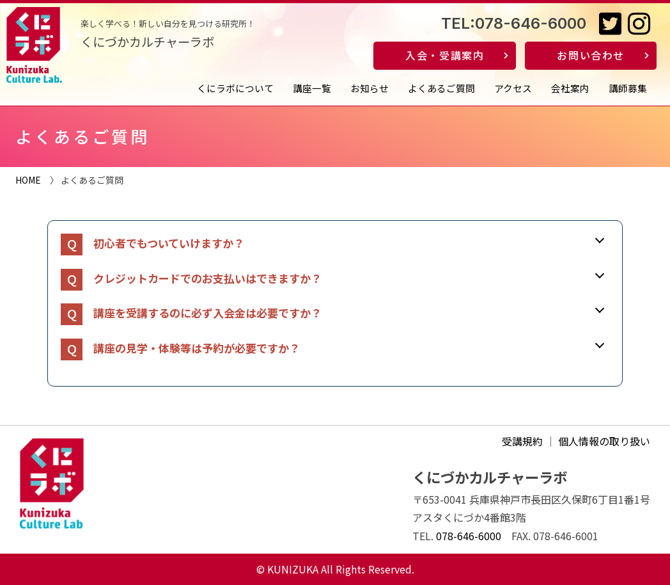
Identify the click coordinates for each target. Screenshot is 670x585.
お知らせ (369, 88)
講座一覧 (312, 88)
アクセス (513, 88)
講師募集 (628, 88)
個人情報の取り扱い (604, 441)
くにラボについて (235, 88)
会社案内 (570, 88)
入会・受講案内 (444, 55)
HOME (28, 179)
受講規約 (522, 441)
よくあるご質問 (441, 88)
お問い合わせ (591, 55)
